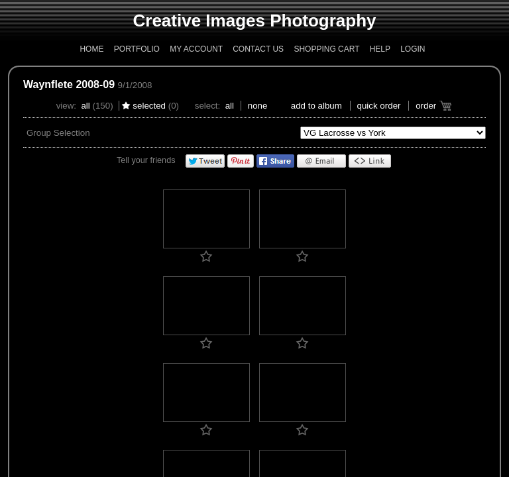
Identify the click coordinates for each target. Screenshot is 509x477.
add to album (316, 106)
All (85, 106)
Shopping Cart (326, 49)
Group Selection (58, 133)
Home (91, 49)
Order (426, 106)
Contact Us (258, 49)
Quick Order (379, 106)
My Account (196, 49)
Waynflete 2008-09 (69, 84)
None (258, 106)
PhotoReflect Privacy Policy (218, 288)
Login (412, 49)
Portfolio (137, 49)
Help (380, 49)
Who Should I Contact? (296, 288)
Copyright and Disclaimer (209, 278)
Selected (149, 106)
